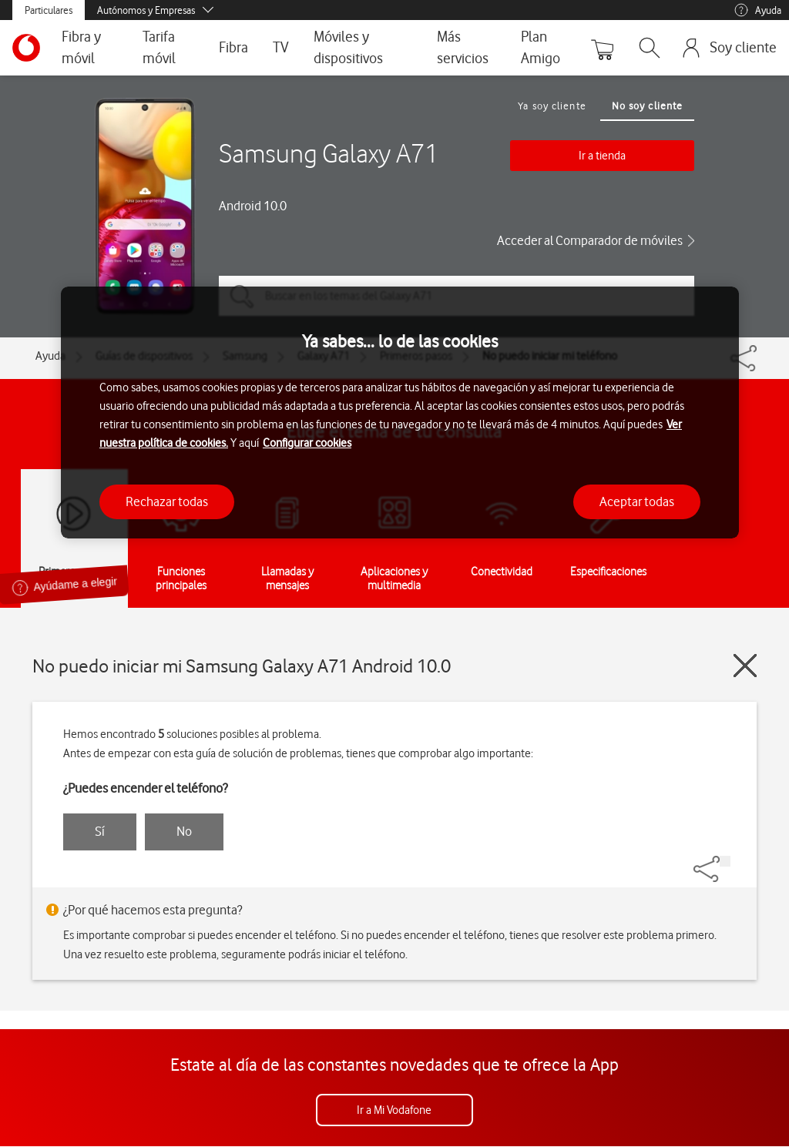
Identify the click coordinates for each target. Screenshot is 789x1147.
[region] (400, 412)
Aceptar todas (636, 501)
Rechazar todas (167, 501)
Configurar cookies (307, 443)
